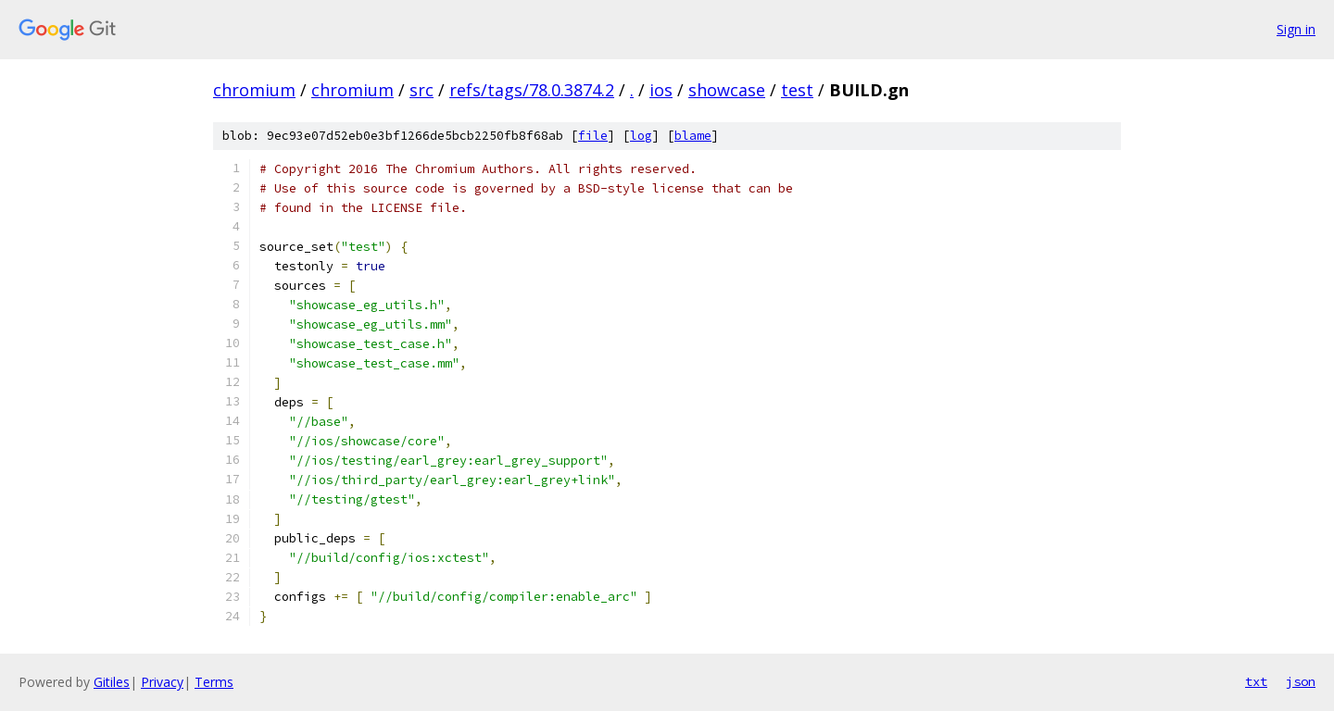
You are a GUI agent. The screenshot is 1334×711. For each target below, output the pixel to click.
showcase (726, 90)
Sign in (1296, 29)
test (797, 90)
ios (661, 90)
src (421, 90)
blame (692, 135)
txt (1256, 681)
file (593, 135)
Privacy (162, 682)
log (641, 135)
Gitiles (112, 682)
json (1300, 681)
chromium (254, 90)
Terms (214, 682)
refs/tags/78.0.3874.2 (531, 90)
